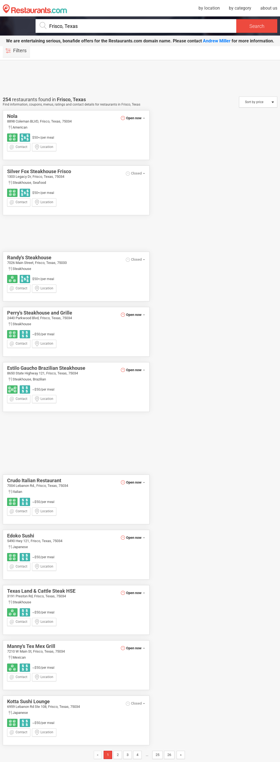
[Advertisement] (140, 78)
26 (169, 755)
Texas (79, 99)
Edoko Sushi (20, 536)
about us (268, 8)
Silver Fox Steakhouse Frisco (39, 171)
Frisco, (65, 99)
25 (157, 755)
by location (209, 8)
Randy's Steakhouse (29, 257)
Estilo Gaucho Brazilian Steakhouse (46, 368)
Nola (12, 116)
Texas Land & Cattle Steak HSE (41, 591)
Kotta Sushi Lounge (28, 701)
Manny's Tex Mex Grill (31, 646)
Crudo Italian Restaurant (34, 480)
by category (240, 8)
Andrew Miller (217, 40)
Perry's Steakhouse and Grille (39, 313)
